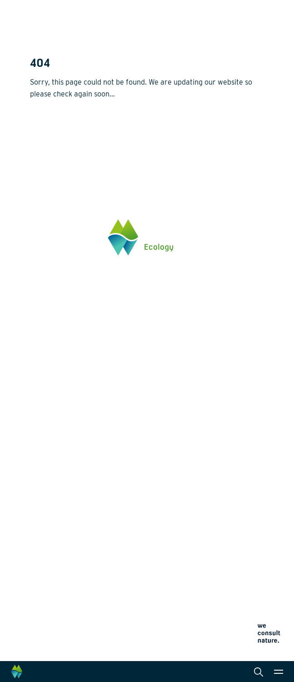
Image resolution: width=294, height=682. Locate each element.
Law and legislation (186, 498)
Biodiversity (47, 425)
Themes (42, 411)
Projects (43, 506)
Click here (45, 357)
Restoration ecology (59, 484)
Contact (42, 572)
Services (171, 411)
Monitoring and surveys (192, 425)
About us (44, 526)
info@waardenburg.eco (64, 328)
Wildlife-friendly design (64, 455)
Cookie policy (46, 628)
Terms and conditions (56, 639)
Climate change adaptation (70, 469)
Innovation (46, 495)
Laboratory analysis (187, 440)
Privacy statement (51, 617)
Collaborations (52, 541)
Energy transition (55, 440)
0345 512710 (48, 319)
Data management (185, 484)
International (177, 469)
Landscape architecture (193, 455)
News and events (56, 556)
